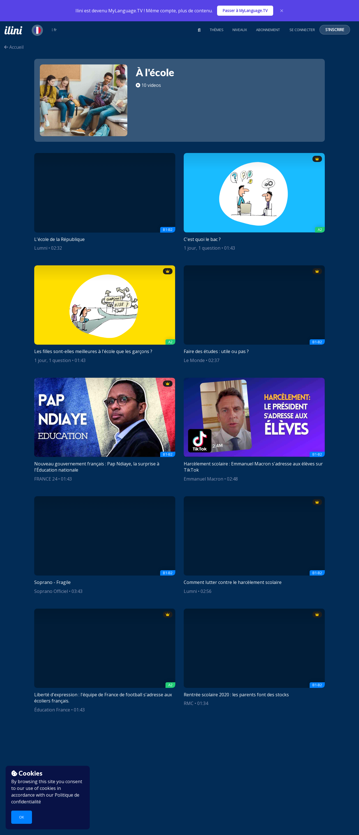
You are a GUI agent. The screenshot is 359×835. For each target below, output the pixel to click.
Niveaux (240, 29)
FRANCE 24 (45, 479)
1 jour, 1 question (202, 248)
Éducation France (52, 710)
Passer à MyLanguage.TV (245, 10)
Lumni (40, 248)
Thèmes (217, 29)
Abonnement (268, 29)
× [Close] (282, 11)
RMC (189, 703)
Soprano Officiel (51, 591)
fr (54, 29)
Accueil (14, 47)
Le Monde (194, 360)
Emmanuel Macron (203, 479)
